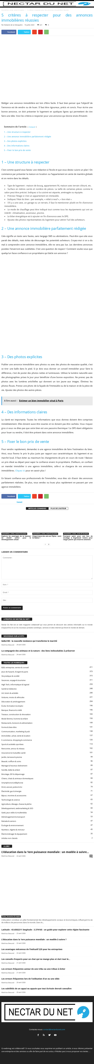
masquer (32, 127)
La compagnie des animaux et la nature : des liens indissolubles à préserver (38, 620)
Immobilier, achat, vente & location (12, 10)
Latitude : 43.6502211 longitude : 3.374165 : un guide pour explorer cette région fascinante (45, 899)
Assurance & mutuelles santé (13, 723)
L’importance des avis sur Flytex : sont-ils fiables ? (47, 506)
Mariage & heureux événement (14, 735)
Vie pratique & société (10, 646)
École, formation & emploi (12, 676)
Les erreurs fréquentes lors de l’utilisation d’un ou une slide (30, 948)
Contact (25, 1056)
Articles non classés (9, 808)
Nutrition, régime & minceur (13, 799)
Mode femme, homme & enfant (14, 688)
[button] (89, 4)
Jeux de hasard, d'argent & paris (14, 641)
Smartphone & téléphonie (12, 752)
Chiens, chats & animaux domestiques (17, 748)
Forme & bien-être (9, 697)
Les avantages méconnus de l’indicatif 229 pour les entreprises (31, 919)
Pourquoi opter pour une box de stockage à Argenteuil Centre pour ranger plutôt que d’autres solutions (78, 507)
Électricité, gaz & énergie (11, 761)
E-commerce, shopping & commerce (16, 710)
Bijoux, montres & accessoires (13, 765)
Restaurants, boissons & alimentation (16, 693)
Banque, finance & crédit (11, 680)
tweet (19, 471)
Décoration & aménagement (13, 671)
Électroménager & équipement (14, 804)
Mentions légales (54, 1056)
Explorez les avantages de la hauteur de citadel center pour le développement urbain (16, 507)
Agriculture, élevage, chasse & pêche (16, 774)
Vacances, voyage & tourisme (13, 650)
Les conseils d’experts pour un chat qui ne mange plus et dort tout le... (35, 929)
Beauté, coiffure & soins (11, 731)
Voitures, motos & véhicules (12, 667)
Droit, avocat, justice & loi (11, 757)
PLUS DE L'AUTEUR (58, 478)
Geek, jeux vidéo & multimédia (14, 782)
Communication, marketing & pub (15, 701)
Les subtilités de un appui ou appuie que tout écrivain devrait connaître (36, 958)
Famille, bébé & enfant (10, 740)
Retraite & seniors (8, 791)
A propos (17, 1056)
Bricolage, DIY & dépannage (12, 744)
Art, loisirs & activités (9, 663)
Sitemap (66, 1056)
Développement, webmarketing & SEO (17, 778)
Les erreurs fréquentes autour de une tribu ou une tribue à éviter (33, 939)
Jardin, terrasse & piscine (11, 727)
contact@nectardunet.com (54, 999)
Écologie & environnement (12, 795)
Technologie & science (10, 769)
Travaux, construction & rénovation (16, 684)
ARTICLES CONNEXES (37, 478)
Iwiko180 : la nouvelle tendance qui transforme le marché (29, 611)
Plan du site (76, 1056)
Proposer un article (38, 1056)
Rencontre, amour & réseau (12, 718)
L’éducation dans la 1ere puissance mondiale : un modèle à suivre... (45, 821)
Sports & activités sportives (12, 714)
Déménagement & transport (13, 787)
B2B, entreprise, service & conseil (15, 637)
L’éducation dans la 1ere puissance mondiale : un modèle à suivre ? (33, 909)
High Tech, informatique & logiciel (15, 654)
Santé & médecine (9, 658)
